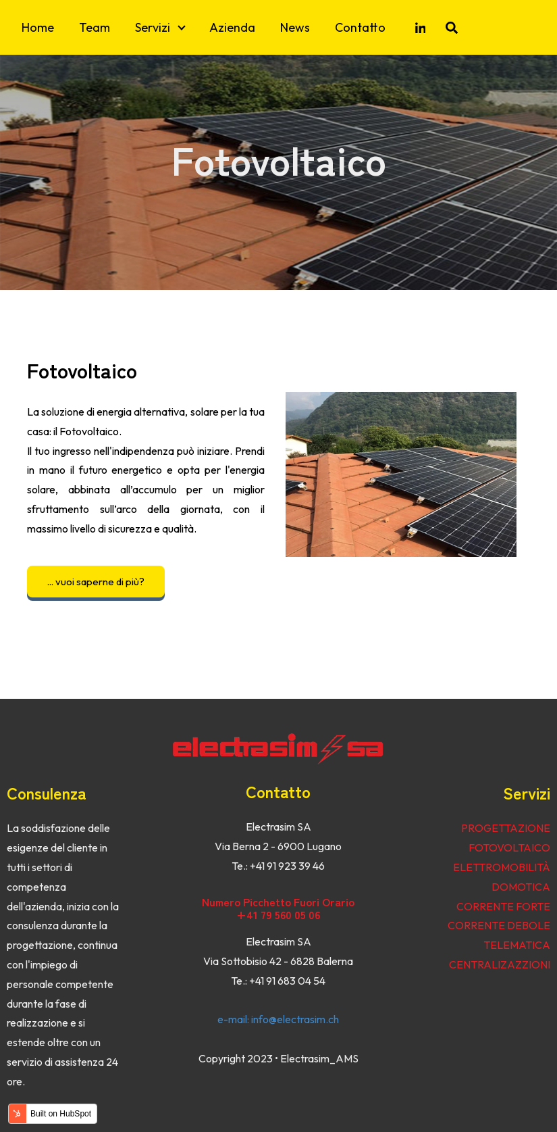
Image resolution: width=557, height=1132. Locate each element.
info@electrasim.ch (295, 1019)
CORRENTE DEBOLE (499, 925)
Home (38, 27)
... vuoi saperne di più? (95, 581)
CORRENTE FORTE (503, 906)
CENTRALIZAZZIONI (499, 964)
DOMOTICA (521, 886)
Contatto (360, 27)
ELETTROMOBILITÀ (501, 867)
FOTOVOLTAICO (509, 847)
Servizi (152, 27)
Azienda (232, 27)
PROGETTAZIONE (505, 828)
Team (94, 27)
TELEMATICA (516, 945)
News (295, 27)
